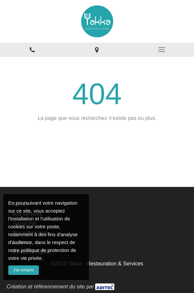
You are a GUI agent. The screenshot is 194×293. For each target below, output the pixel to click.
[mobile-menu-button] (161, 49)
